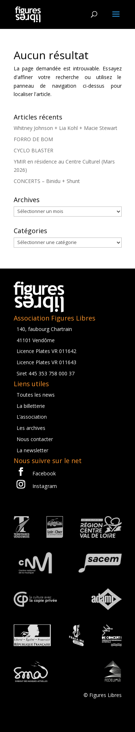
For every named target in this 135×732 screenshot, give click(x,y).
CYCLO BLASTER (33, 150)
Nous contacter (35, 439)
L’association (32, 416)
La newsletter (32, 450)
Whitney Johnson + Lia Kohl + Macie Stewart (65, 128)
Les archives (31, 427)
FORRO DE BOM (33, 139)
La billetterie (31, 405)
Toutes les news (36, 394)
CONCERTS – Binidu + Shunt (47, 181)
